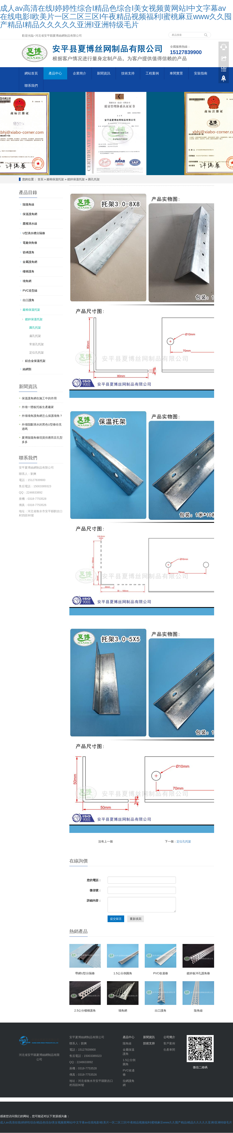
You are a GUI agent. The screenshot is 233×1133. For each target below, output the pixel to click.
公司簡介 (169, 1037)
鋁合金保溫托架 (35, 361)
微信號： (95, 890)
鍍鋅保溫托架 (76, 179)
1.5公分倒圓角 (123, 973)
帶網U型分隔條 (85, 973)
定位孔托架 (184, 841)
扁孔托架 (35, 336)
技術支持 (128, 73)
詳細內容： (94, 900)
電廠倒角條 (30, 243)
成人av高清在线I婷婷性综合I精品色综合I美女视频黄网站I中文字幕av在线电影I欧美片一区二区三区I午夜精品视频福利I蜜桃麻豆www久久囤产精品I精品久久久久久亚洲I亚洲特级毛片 (116, 16)
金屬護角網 (30, 262)
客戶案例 (169, 1043)
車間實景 (177, 73)
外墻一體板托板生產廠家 (38, 407)
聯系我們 (31, 86)
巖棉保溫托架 (55, 179)
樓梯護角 (28, 271)
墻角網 (122, 1010)
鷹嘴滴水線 (30, 223)
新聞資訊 (104, 73)
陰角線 (198, 1010)
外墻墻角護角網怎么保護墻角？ (42, 416)
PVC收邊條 (160, 973)
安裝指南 (201, 73)
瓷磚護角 (28, 252)
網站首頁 (31, 73)
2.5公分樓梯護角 (85, 1010)
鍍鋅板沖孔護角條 (198, 973)
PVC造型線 (30, 290)
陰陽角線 (28, 204)
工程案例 (152, 73)
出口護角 (160, 1010)
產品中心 (55, 73)
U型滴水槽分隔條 (34, 233)
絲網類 (27, 369)
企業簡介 (79, 73)
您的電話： (94, 880)
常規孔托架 (36, 344)
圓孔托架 (94, 179)
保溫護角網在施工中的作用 (39, 398)
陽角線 (127, 1043)
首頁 (40, 179)
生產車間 (169, 1049)
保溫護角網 (30, 214)
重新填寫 (135, 919)
